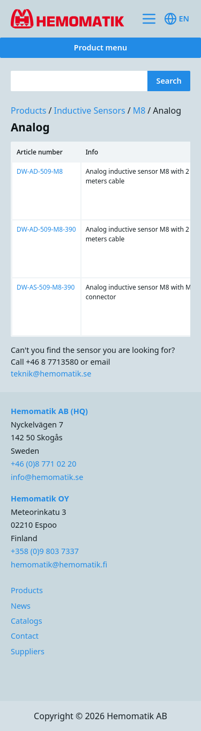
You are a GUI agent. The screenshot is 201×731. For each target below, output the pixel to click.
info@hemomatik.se (47, 477)
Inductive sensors (89, 110)
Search (168, 81)
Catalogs (26, 621)
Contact (25, 636)
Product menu (100, 47)
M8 (139, 110)
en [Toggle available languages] (176, 18)
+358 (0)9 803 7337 (45, 551)
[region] (100, 239)
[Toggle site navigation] (149, 18)
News (21, 606)
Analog (167, 110)
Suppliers (27, 651)
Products (29, 110)
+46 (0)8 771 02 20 (43, 464)
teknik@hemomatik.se (51, 373)
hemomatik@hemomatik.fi (59, 564)
